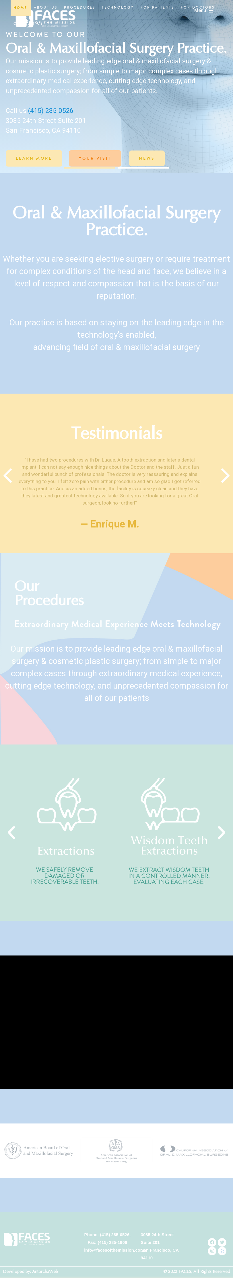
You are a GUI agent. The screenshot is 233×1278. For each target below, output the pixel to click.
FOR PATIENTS (157, 7)
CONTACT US (28, 23)
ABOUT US (45, 7)
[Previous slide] (7, 492)
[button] (89, 168)
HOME (20, 7)
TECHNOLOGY (118, 7)
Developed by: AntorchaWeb (30, 1271)
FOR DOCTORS (198, 7)
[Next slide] (225, 492)
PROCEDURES (79, 7)
